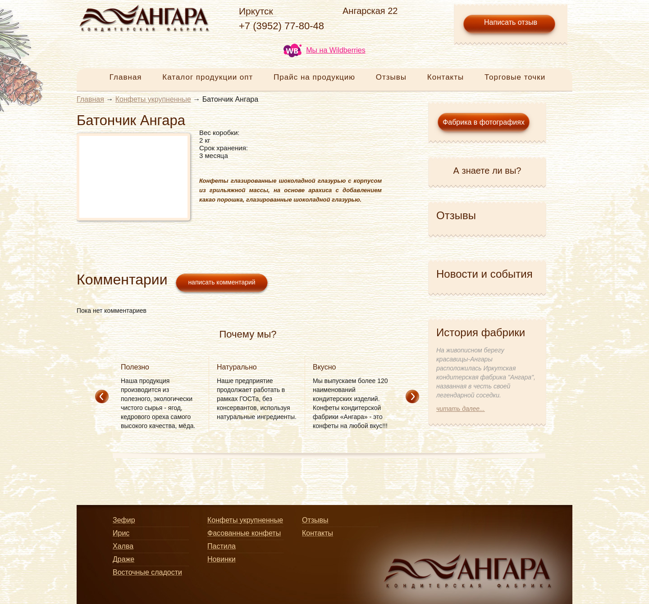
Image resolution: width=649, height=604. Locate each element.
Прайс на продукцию (314, 77)
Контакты (445, 77)
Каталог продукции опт (207, 77)
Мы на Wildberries (324, 50)
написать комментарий (221, 282)
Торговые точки (514, 77)
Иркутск (256, 11)
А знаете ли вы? (487, 171)
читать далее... (460, 408)
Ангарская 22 (370, 11)
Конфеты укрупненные (153, 99)
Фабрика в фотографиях (484, 122)
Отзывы (391, 77)
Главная (126, 77)
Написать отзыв (510, 22)
